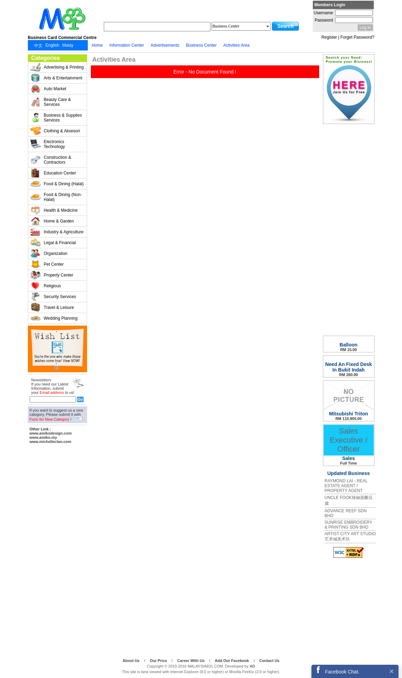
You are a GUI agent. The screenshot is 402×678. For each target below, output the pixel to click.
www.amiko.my (43, 437)
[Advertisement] (57, 549)
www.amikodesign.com (51, 433)
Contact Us (269, 660)
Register (329, 37)
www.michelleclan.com (50, 441)
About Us (132, 660)
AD (252, 666)
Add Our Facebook (232, 660)
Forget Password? (357, 37)
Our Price (159, 660)
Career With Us (191, 660)
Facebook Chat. (342, 672)
